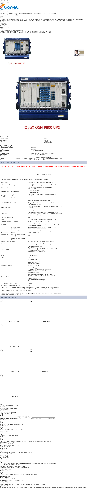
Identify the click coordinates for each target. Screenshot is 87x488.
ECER (84, 487)
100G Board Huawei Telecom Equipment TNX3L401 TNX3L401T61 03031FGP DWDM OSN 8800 (25, 441)
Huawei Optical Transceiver (54, 20)
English (2, 3)
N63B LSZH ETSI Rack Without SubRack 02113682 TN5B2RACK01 (17, 452)
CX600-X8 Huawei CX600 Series (8, 408)
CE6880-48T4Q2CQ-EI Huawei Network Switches (13, 430)
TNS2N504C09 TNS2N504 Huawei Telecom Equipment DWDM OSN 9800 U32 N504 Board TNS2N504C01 (28, 463)
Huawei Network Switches (35, 19)
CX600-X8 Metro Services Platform (9, 405)
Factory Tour (3, 23)
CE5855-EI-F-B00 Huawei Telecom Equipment (12, 424)
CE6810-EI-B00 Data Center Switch (9, 435)
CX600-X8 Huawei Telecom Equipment (10, 407)
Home (1, 16)
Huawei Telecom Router (21, 19)
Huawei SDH (45, 19)
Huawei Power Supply (17, 20)
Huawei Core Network (5, 20)
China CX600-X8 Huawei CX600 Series (26, 487)
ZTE (63, 20)
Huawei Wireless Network (77, 19)
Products (2, 17)
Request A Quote (4, 2)
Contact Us (3, 26)
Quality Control (4, 24)
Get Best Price (3, 425)
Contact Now (3, 156)
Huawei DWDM (53, 19)
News (1, 28)
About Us (2, 22)
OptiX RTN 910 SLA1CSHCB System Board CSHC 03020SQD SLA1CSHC (19, 474)
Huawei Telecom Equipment (7, 19)
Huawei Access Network (63, 19)
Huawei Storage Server (30, 20)
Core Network (68, 20)
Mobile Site (3, 487)
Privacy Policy (11, 487)
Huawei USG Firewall (41, 20)
